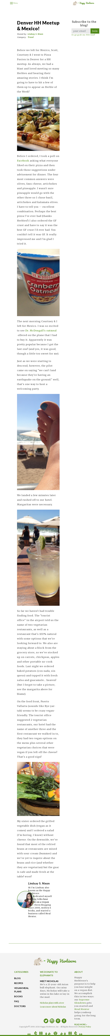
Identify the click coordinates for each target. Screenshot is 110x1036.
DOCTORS (20, 1006)
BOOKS (18, 996)
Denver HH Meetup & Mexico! (38, 25)
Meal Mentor (81, 1009)
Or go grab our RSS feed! (83, 35)
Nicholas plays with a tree (52, 1003)
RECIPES (18, 983)
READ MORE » (80, 1024)
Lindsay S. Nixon (35, 34)
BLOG (17, 978)
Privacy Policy (85, 1027)
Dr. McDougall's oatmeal (41, 330)
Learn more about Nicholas (53, 1007)
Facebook (23, 160)
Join (95, 31)
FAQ (16, 1001)
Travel (31, 37)
